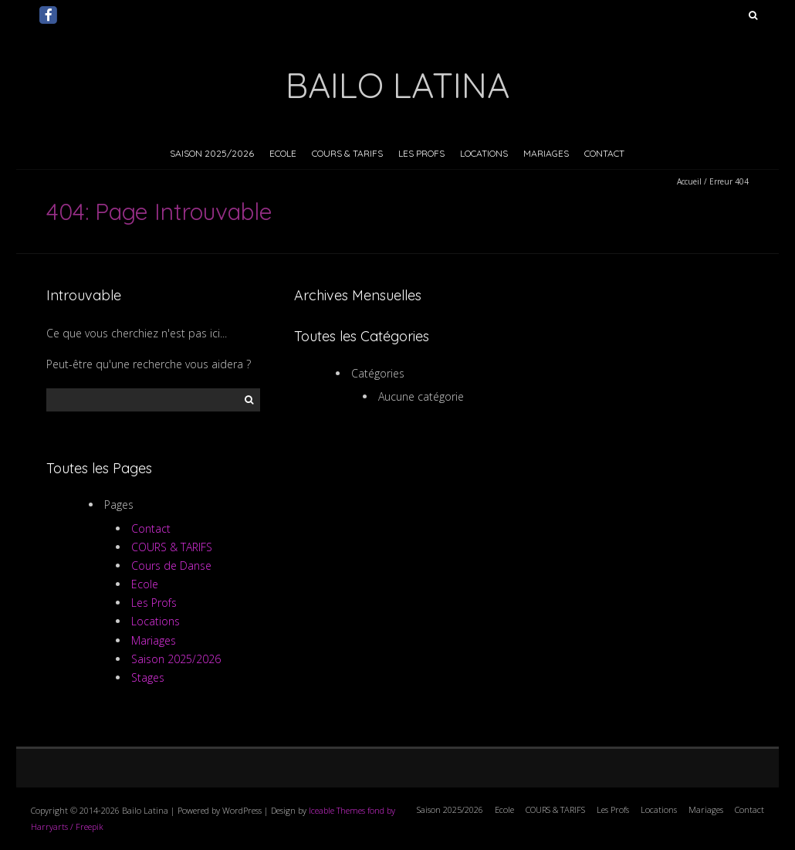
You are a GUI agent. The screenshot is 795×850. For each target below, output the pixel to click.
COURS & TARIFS (347, 153)
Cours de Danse (171, 565)
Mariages (546, 153)
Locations (484, 153)
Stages (147, 677)
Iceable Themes (337, 810)
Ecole (282, 153)
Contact (604, 153)
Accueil (689, 181)
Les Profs (421, 153)
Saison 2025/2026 (212, 153)
